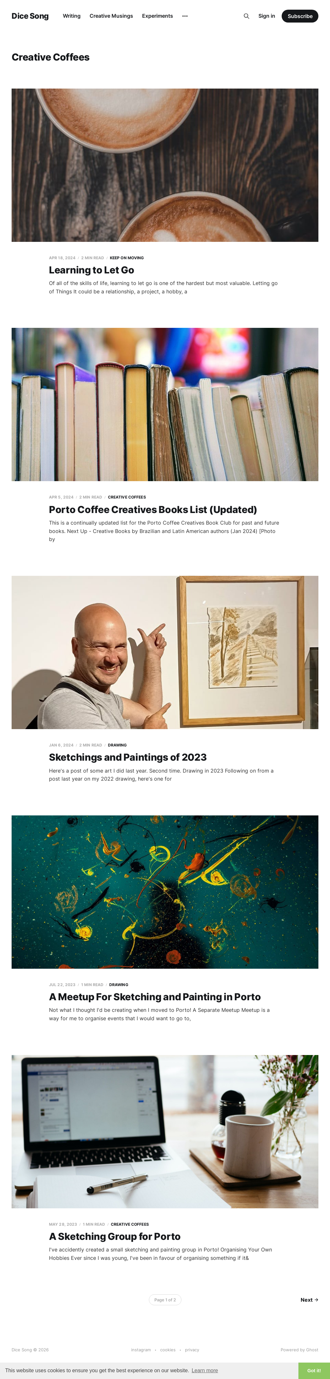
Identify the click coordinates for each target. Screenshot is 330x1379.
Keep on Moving (127, 257)
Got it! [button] (314, 1370)
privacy (192, 1349)
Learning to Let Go (91, 270)
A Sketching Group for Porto (115, 1236)
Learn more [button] (205, 1370)
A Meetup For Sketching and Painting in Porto (155, 997)
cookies (168, 1349)
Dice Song (30, 16)
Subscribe (300, 16)
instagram (141, 1349)
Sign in (266, 16)
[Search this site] (246, 16)
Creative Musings (111, 16)
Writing (72, 16)
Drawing (117, 745)
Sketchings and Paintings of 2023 (128, 757)
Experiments (157, 16)
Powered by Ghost (299, 1349)
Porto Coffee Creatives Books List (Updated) (153, 509)
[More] (185, 16)
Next (309, 1300)
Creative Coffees (127, 497)
